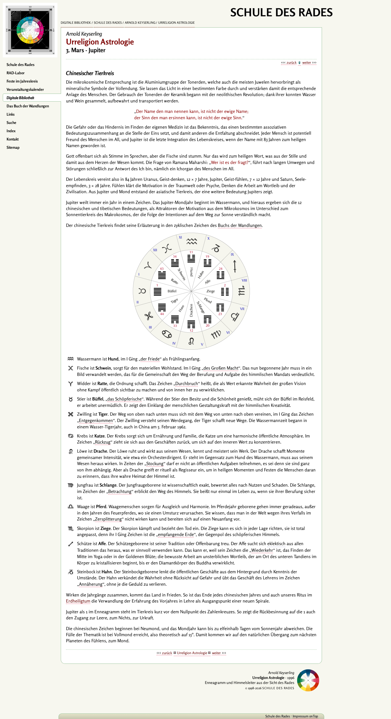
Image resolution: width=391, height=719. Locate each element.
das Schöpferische (124, 399)
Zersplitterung (108, 519)
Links (11, 114)
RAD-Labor (16, 73)
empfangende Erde (176, 534)
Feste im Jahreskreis (22, 81)
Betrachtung (119, 491)
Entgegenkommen (96, 420)
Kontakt (13, 139)
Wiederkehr (262, 550)
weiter (306, 62)
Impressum (300, 716)
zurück (292, 62)
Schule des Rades (21, 64)
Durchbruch (186, 383)
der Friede (150, 359)
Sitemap (13, 147)
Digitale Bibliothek (20, 97)
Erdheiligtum (78, 601)
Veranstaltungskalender (25, 89)
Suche (11, 122)
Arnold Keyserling (140, 23)
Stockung (154, 463)
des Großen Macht (221, 368)
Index (11, 131)
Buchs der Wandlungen (240, 225)
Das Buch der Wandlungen (28, 106)
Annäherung (90, 584)
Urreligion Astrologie (176, 23)
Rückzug (102, 442)
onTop (313, 716)
